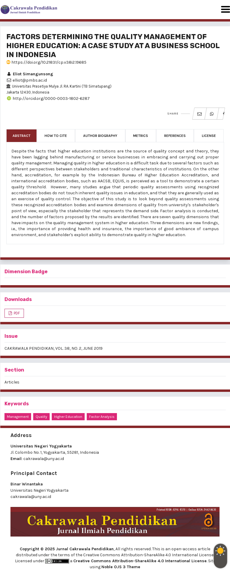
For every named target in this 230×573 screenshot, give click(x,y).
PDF (16, 313)
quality (41, 417)
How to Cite (56, 136)
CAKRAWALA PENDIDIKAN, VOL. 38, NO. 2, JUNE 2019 (53, 348)
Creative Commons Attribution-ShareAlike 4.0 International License (140, 560)
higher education (68, 417)
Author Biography (100, 136)
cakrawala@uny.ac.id (43, 458)
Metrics (140, 136)
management (18, 417)
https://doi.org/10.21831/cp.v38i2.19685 (46, 62)
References (175, 136)
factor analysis (102, 417)
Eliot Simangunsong (29, 74)
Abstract (22, 136)
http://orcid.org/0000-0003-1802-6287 (48, 98)
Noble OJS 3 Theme (120, 566)
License (209, 136)
